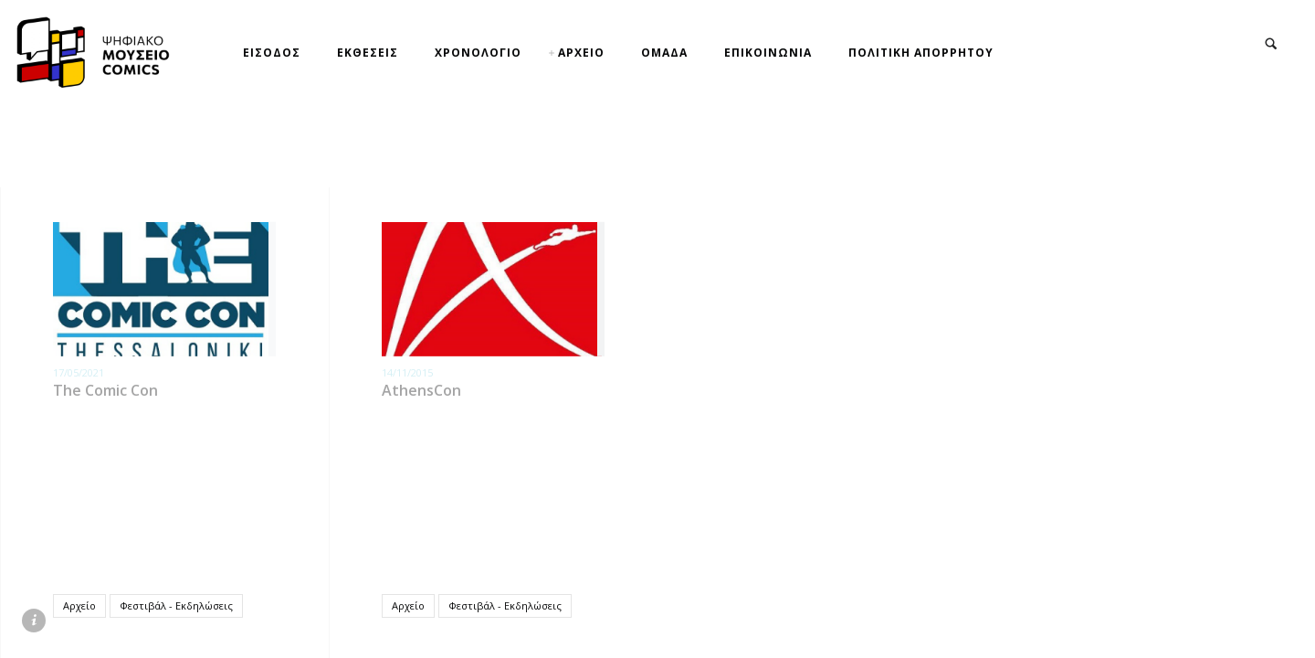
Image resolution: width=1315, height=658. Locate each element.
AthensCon (421, 390)
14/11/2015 (407, 372)
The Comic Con (105, 390)
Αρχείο (79, 605)
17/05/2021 (78, 372)
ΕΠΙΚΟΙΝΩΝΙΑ (768, 52)
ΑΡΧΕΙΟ (581, 52)
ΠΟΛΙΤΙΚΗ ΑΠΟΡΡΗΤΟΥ (921, 52)
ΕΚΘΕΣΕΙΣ (367, 52)
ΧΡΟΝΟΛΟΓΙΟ (478, 52)
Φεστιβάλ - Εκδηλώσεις (176, 605)
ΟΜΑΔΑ (664, 52)
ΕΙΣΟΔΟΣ (271, 52)
